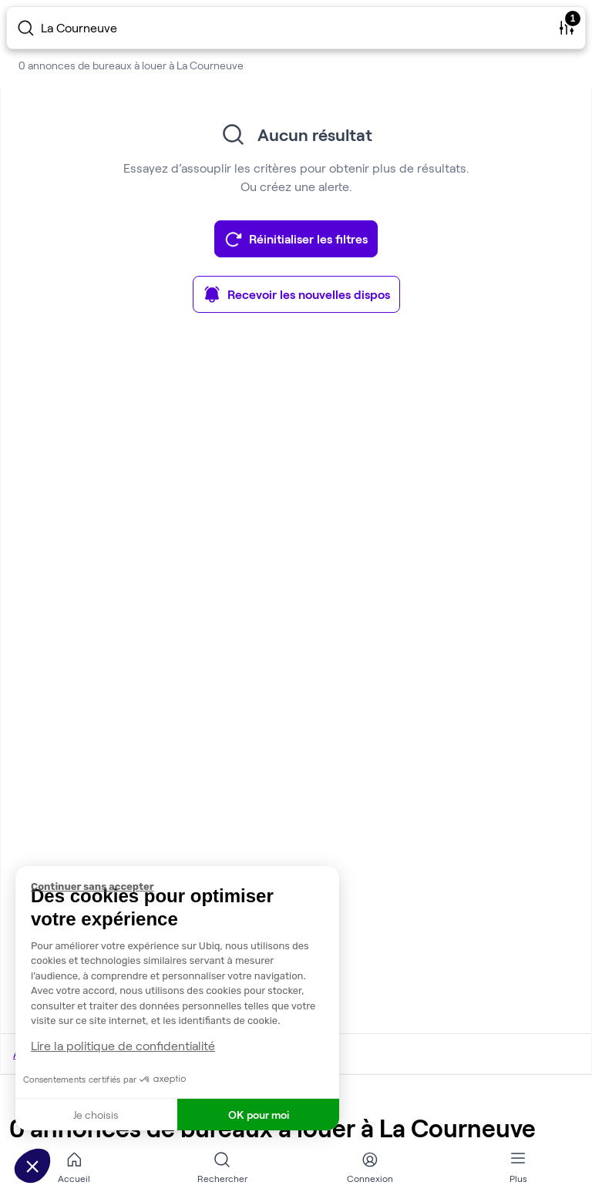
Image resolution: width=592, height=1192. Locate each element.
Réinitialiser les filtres (296, 239)
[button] (32, 1165)
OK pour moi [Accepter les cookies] (258, 1114)
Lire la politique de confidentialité (123, 1045)
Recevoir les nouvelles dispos (296, 294)
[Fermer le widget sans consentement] (185, 886)
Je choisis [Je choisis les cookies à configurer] (96, 1114)
